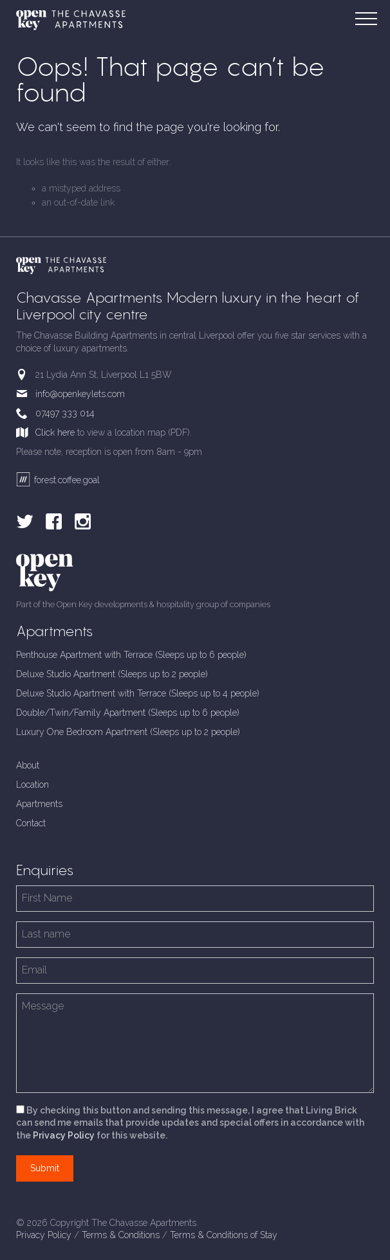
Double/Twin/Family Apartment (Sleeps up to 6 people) (127, 712)
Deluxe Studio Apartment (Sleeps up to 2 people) (112, 674)
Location (32, 784)
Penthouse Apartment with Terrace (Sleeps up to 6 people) (131, 655)
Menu (369, 11)
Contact (31, 823)
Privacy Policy (64, 1135)
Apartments (39, 804)
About (27, 765)
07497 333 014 (65, 413)
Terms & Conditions (121, 1235)
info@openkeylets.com (80, 394)
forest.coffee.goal (58, 480)
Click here (55, 432)
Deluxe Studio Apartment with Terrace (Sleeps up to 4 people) (137, 693)
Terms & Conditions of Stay (223, 1235)
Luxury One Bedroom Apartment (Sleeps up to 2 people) (128, 732)
